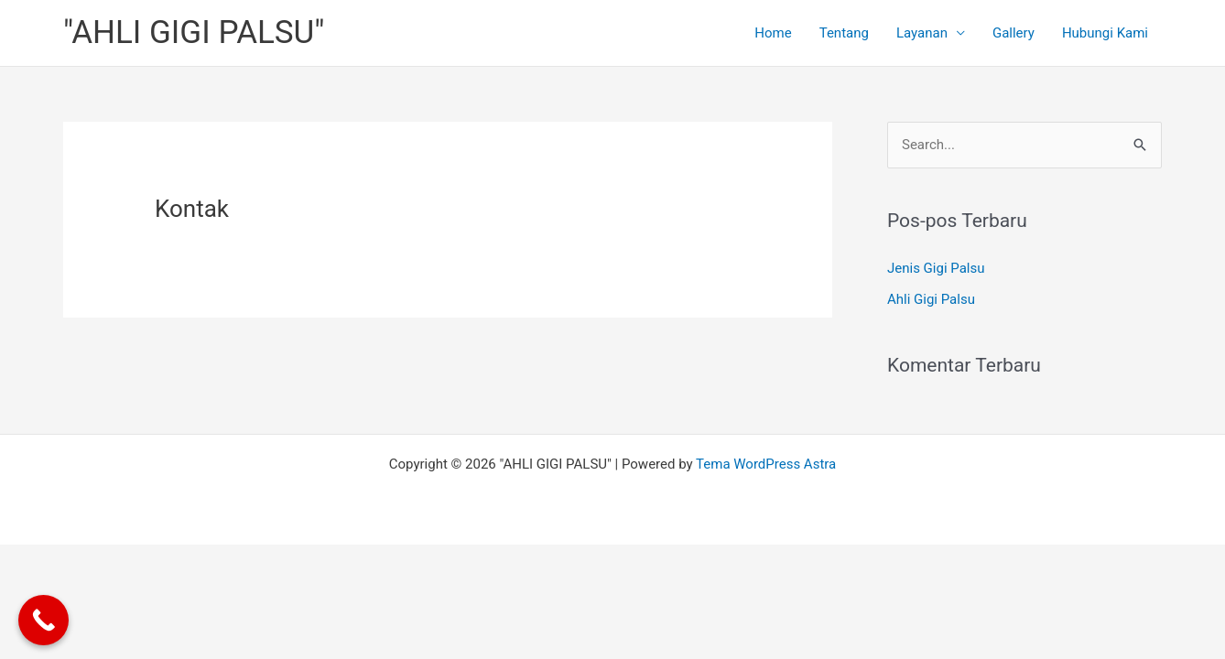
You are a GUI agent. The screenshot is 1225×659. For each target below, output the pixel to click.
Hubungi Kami (1105, 33)
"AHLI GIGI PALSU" (194, 32)
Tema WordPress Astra (766, 464)
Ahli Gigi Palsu (931, 299)
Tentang (844, 33)
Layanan (922, 33)
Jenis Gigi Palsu (935, 268)
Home (772, 33)
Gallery (1013, 33)
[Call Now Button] (43, 620)
